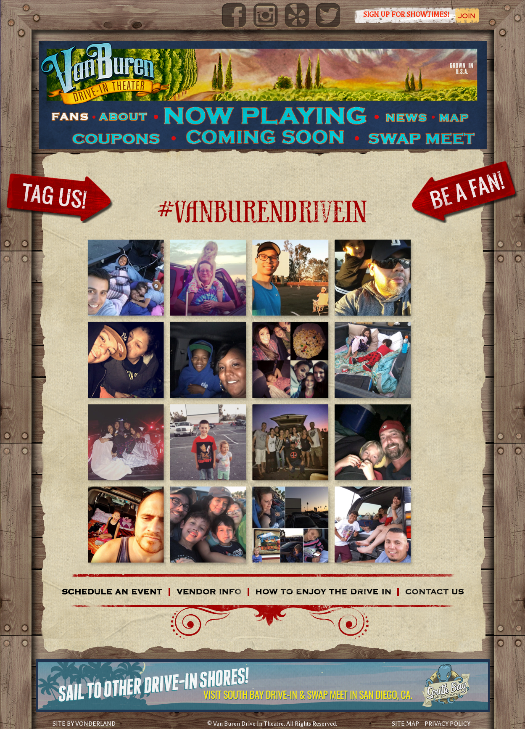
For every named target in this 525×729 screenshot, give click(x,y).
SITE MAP (405, 723)
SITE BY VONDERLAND (84, 724)
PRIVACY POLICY (447, 723)
